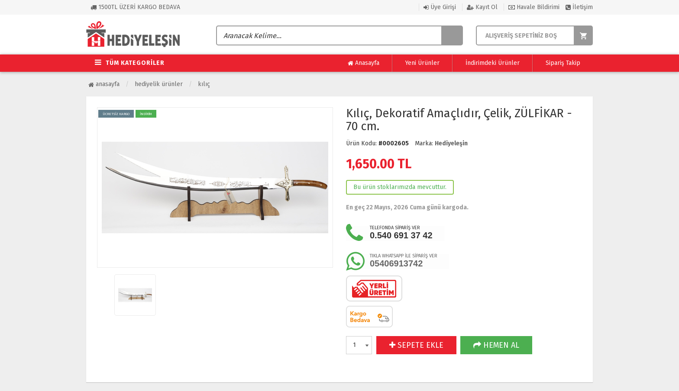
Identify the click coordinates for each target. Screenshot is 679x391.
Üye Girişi (440, 7)
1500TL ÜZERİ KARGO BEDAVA (135, 7)
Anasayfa (363, 63)
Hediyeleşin (451, 143)
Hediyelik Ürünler (159, 84)
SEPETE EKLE (416, 345)
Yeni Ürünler (422, 63)
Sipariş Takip (563, 63)
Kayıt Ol (482, 7)
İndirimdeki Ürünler (493, 63)
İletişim (579, 7)
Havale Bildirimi (533, 7)
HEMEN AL (496, 345)
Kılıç (204, 84)
